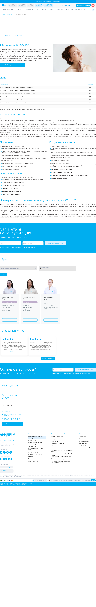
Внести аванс (31, 456)
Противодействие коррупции (58, 458)
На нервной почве (5, 471)
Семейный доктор (7, 467)
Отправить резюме (84, 441)
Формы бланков (32, 446)
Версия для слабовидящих (40, 480)
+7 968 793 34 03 (5, 442)
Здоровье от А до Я (80, 9)
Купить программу (33, 452)
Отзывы (53, 445)
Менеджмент (54, 438)
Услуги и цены (30, 9)
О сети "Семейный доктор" (58, 433)
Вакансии (81, 438)
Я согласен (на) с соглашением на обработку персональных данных (19, 247)
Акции (38, 9)
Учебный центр (83, 443)
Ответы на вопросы (33, 461)
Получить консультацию (55, 243)
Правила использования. (54, 1)
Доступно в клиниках (12, 65)
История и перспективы (57, 436)
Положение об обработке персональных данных (62, 483)
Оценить (93, 480)
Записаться (9, 320)
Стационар (20, 9)
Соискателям (82, 436)
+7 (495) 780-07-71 (67, 5)
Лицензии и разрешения (57, 443)
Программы (51, 9)
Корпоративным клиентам (65, 9)
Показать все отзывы (48, 358)
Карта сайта (93, 483)
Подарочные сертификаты (35, 454)
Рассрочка (31, 458)
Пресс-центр (54, 441)
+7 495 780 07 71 (8, 411)
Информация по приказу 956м (82, 483)
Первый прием (32, 440)
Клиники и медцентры (8, 9)
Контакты (53, 448)
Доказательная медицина (9, 302)
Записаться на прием (83, 5)
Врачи (44, 9)
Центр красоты (7, 14)
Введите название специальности (10, 268)
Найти (3, 274)
